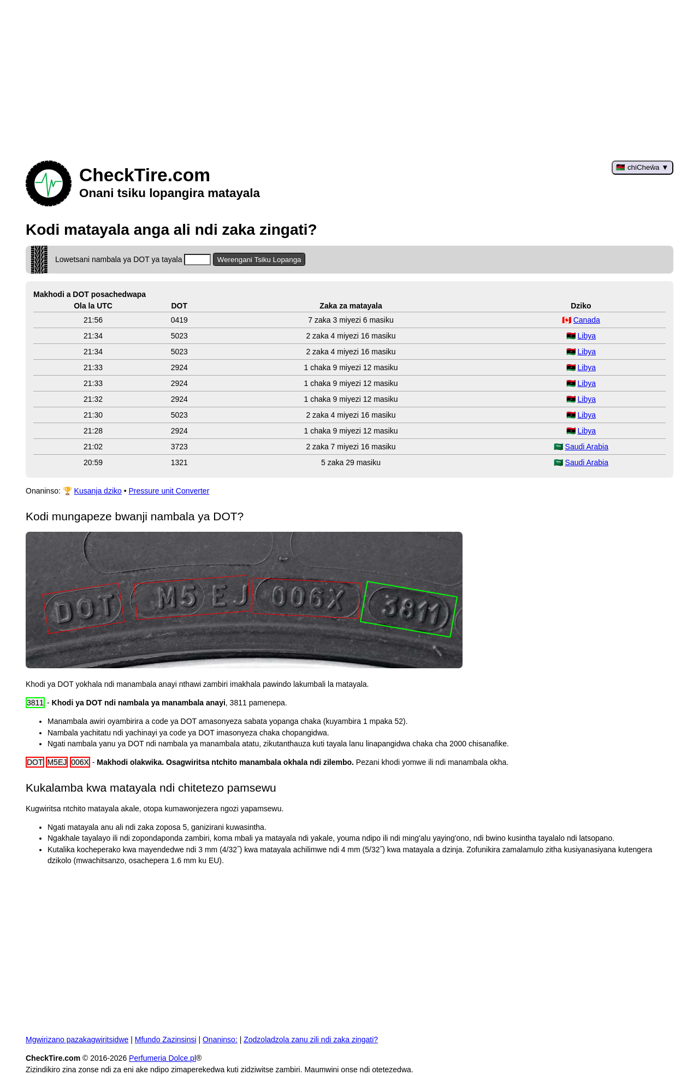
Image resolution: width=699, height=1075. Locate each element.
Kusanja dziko (98, 490)
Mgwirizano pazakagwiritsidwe (77, 1039)
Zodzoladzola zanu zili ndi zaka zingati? (311, 1039)
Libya (587, 335)
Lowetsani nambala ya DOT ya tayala (133, 259)
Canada (586, 320)
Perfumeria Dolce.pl (162, 1058)
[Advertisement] (349, 76)
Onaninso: (220, 1039)
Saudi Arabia (586, 446)
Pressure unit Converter (168, 490)
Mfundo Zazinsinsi (166, 1039)
